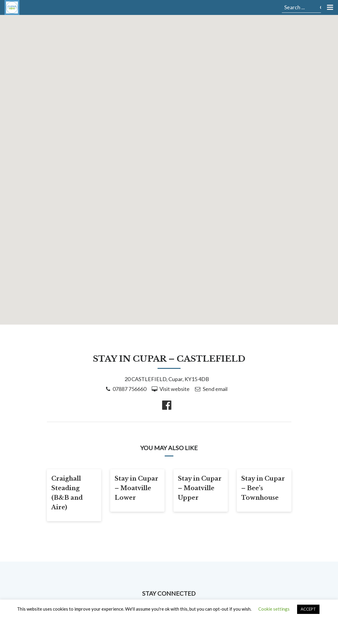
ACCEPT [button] (308, 609)
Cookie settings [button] (274, 609)
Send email (215, 389)
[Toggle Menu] (329, 7)
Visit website (174, 389)
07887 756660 (129, 389)
